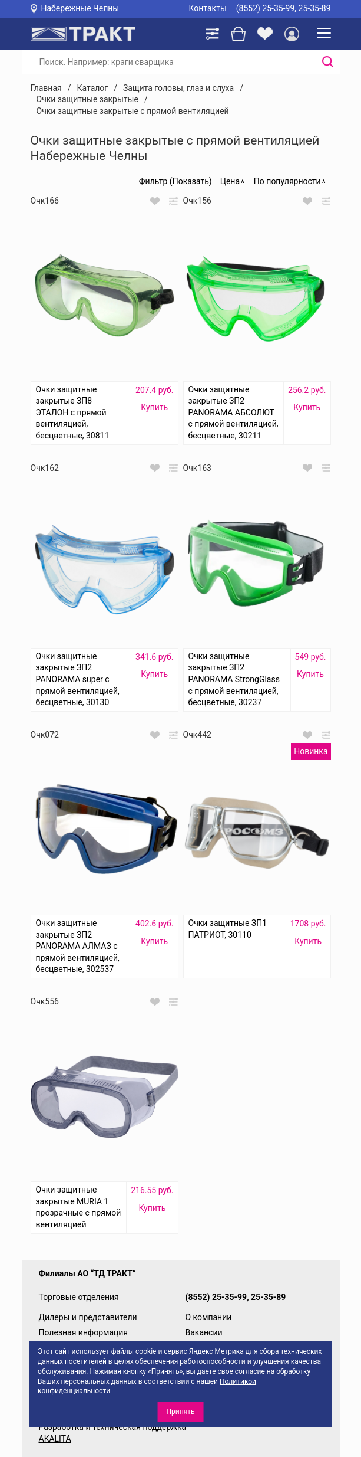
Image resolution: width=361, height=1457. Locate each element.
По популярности (287, 181)
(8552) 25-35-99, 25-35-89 (283, 8)
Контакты (207, 8)
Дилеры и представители (88, 1317)
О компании (209, 1317)
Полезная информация (83, 1332)
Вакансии (204, 1332)
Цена (230, 181)
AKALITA (55, 1438)
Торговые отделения (79, 1297)
